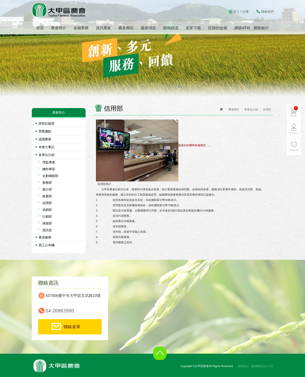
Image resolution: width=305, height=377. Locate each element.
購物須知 (294, 150)
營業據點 (45, 131)
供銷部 (47, 209)
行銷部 (47, 216)
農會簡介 (233, 109)
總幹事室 (48, 169)
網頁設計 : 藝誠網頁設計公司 (255, 366)
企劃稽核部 (50, 176)
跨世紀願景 (46, 123)
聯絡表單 (72, 326)
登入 (236, 11)
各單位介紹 (46, 155)
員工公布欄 (46, 245)
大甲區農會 (59, 10)
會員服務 (45, 237)
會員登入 (294, 133)
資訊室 (47, 230)
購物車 (294, 111)
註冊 (246, 11)
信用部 (47, 203)
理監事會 (48, 162)
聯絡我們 (267, 11)
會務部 (47, 182)
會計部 (47, 189)
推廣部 (47, 196)
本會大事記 (46, 147)
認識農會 (45, 139)
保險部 (47, 223)
